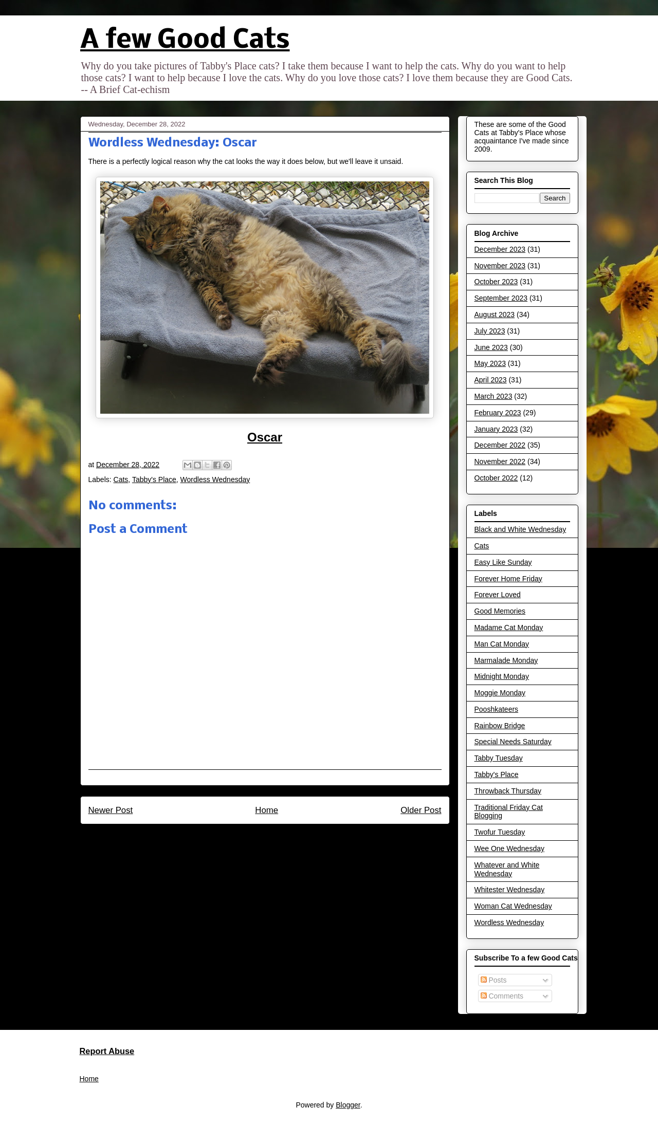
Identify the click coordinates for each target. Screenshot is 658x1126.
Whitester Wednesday (509, 889)
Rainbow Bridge (499, 726)
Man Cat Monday (501, 644)
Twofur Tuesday (499, 832)
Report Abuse (107, 1051)
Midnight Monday (501, 676)
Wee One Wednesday (509, 848)
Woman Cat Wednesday (513, 906)
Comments (502, 996)
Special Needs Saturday (513, 741)
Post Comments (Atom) (286, 838)
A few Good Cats (185, 41)
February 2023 (497, 413)
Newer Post (110, 810)
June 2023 (491, 347)
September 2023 (501, 298)
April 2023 (490, 380)
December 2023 (500, 249)
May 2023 (490, 363)
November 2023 (500, 266)
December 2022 (500, 445)
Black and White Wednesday (520, 529)
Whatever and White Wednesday (507, 869)
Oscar (264, 437)
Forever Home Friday (508, 579)
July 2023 (489, 331)
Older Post (420, 810)
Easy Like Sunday (503, 562)
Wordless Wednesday (215, 479)
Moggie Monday (500, 693)
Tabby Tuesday (498, 758)
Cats (121, 479)
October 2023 (496, 282)
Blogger (348, 1105)
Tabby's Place (154, 479)
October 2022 (496, 478)
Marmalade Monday (506, 660)
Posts (494, 980)
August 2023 (494, 314)
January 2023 (496, 429)
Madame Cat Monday (508, 627)
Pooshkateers (496, 709)
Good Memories (500, 611)
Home (266, 810)
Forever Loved (497, 594)
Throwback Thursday (507, 791)
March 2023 (493, 396)
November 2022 (500, 461)
